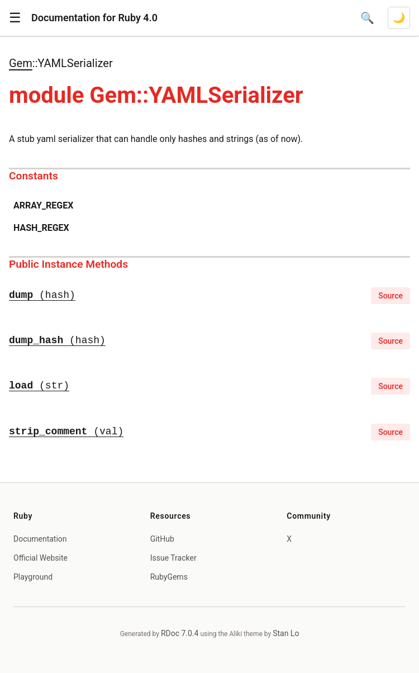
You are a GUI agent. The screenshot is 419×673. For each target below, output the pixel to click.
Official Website (40, 557)
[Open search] (367, 18)
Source (390, 295)
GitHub (162, 538)
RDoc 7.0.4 (180, 633)
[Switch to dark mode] (399, 18)
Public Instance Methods (68, 264)
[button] (15, 18)
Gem (20, 63)
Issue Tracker (173, 557)
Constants (33, 175)
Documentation (40, 538)
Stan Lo (286, 633)
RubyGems (169, 576)
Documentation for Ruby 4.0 (94, 17)
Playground (33, 576)
